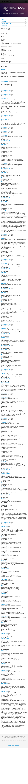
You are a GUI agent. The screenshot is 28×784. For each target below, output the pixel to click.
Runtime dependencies (14, 23)
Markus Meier (4, 554)
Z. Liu (2, 187)
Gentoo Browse (6, 1)
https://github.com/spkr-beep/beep (17, 13)
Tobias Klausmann (5, 568)
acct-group (3, 81)
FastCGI (17, 743)
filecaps (3, 69)
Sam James (3, 144)
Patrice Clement (4, 397)
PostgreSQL (8, 743)
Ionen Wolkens (4, 210)
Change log (14, 25)
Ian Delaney (3, 643)
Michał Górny (4, 486)
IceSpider (17, 745)
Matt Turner (3, 498)
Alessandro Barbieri (5, 382)
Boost (23, 743)
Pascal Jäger (4, 307)
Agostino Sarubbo (5, 337)
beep (7, 81)
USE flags (14, 21)
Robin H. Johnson (5, 610)
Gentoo (3, 743)
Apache (12, 743)
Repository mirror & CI (5, 90)
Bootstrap (12, 745)
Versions (14, 19)
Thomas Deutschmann (5, 473)
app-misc (9, 8)
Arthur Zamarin (4, 119)
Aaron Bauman (4, 508)
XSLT (20, 743)
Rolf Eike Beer (4, 409)
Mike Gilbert (3, 98)
